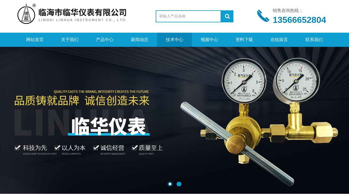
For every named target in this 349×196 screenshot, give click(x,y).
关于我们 (70, 39)
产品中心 (104, 39)
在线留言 (279, 39)
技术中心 (174, 39)
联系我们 (314, 39)
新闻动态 (139, 39)
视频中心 (209, 39)
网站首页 (35, 39)
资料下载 (244, 39)
